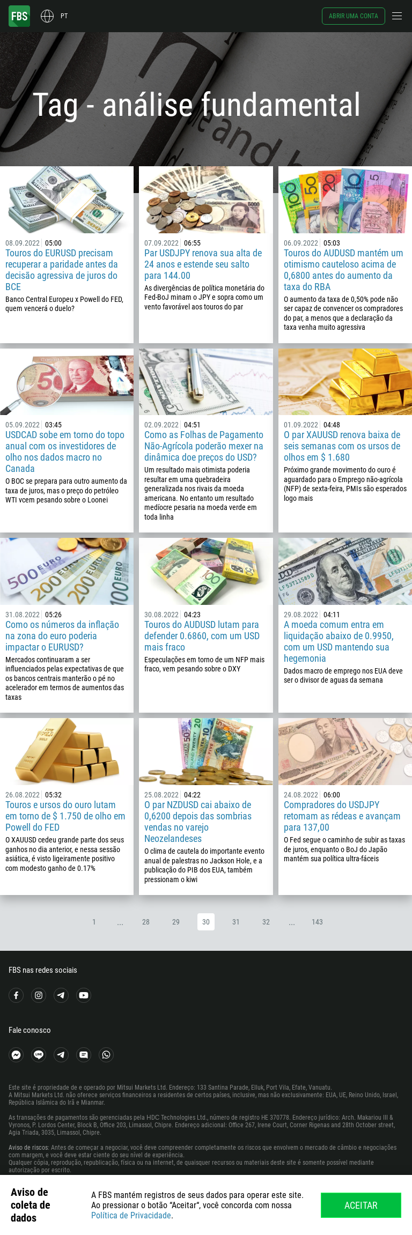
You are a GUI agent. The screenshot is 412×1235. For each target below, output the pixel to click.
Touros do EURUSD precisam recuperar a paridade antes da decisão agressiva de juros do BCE (61, 269)
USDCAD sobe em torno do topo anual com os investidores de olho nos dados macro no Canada (64, 451)
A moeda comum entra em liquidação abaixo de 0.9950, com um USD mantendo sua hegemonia (339, 641)
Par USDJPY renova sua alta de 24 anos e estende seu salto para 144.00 (203, 264)
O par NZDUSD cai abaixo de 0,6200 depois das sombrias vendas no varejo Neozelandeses (198, 821)
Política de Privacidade (131, 1215)
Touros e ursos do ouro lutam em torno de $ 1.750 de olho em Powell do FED (65, 816)
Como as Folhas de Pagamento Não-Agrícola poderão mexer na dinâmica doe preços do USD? (203, 446)
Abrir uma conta (353, 16)
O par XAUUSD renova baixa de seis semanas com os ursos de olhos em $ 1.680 (342, 446)
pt (64, 16)
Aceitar (361, 1205)
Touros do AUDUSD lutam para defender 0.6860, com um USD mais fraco (202, 636)
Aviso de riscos (28, 1147)
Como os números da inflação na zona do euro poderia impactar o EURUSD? (62, 636)
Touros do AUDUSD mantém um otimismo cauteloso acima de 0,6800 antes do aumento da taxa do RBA (343, 269)
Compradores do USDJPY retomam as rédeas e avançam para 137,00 (342, 816)
